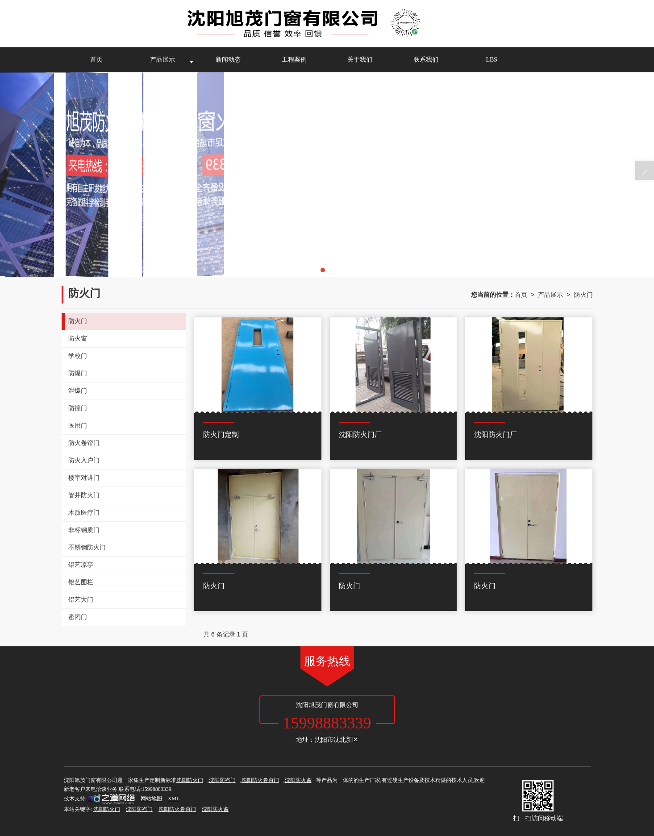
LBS (491, 59)
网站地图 (151, 798)
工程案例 (294, 59)
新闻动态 (228, 59)
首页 (96, 59)
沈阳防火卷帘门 (260, 780)
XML (174, 798)
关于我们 (359, 59)
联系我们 (425, 59)
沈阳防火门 (189, 780)
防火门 (583, 294)
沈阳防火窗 (298, 780)
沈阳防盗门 (222, 780)
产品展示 (162, 59)
